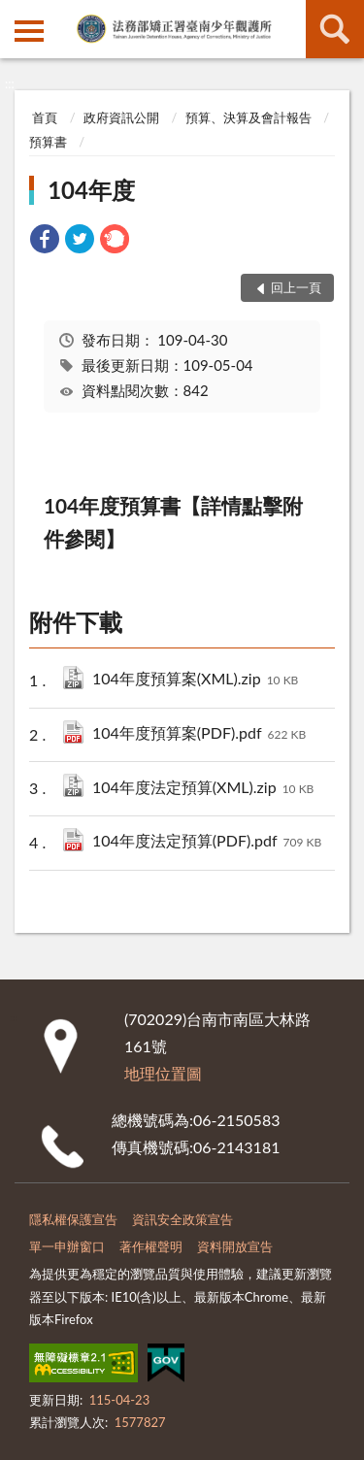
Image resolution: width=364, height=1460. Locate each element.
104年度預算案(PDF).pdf (199, 734)
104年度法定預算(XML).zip (203, 789)
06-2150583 (236, 1120)
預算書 (48, 141)
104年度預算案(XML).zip (195, 680)
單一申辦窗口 (67, 1246)
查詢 (335, 29)
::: (15, 14)
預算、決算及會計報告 (248, 117)
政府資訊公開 (121, 117)
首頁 (44, 117)
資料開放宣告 (235, 1246)
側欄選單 (29, 31)
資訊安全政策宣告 (182, 1219)
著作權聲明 (150, 1246)
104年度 (91, 190)
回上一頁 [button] (296, 287)
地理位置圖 (163, 1073)
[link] (44, 241)
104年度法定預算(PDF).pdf (206, 842)
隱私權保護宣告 (73, 1219)
